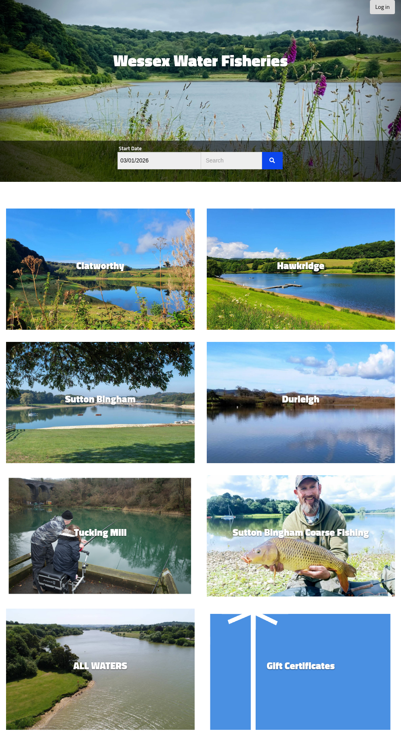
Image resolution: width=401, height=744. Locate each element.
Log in (382, 6)
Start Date (130, 148)
